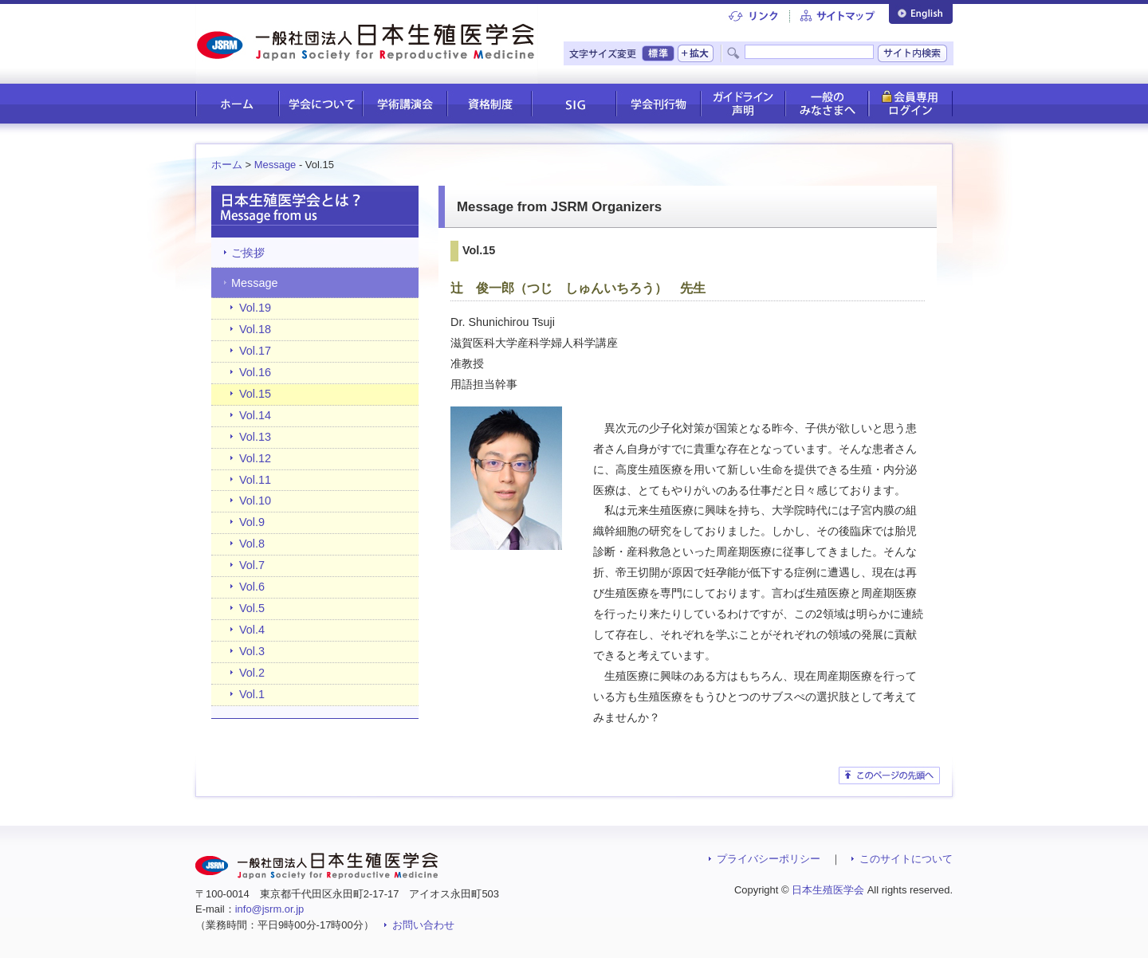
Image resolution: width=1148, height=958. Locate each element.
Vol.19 (255, 307)
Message (275, 165)
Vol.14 (255, 415)
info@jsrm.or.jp (270, 909)
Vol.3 (252, 651)
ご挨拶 (248, 252)
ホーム (226, 165)
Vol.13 (255, 436)
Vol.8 (252, 543)
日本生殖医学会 (828, 890)
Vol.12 (255, 458)
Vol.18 (255, 329)
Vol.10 (255, 500)
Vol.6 (252, 586)
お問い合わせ (423, 925)
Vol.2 (252, 672)
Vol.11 (255, 479)
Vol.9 (252, 522)
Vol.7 (252, 565)
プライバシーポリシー (768, 859)
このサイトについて (906, 859)
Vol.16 (255, 372)
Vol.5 (252, 608)
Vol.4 (252, 629)
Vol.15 (255, 393)
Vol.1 (252, 694)
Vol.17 (255, 350)
